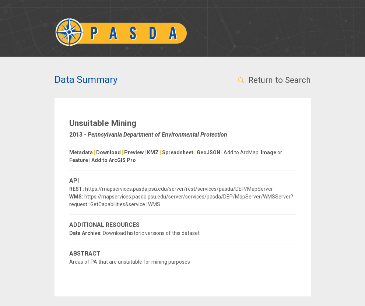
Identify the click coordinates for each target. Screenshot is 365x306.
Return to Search (274, 80)
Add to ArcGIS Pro (113, 160)
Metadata (81, 152)
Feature (78, 160)
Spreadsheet (177, 152)
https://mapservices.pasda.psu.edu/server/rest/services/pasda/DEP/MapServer (179, 189)
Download (108, 152)
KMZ (153, 152)
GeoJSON (208, 152)
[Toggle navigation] (301, 32)
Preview (134, 152)
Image (268, 152)
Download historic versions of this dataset (151, 233)
